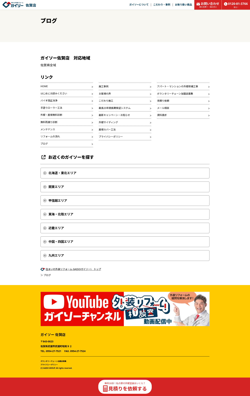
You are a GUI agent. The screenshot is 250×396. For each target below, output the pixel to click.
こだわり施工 (106, 100)
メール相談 (163, 108)
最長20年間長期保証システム (115, 108)
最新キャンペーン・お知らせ (114, 115)
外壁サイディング (108, 122)
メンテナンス (48, 129)
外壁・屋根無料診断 (51, 114)
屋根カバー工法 (107, 129)
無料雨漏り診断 (49, 122)
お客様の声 (105, 93)
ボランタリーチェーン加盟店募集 (175, 93)
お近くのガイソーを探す (67, 157)
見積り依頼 (163, 100)
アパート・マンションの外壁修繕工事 (177, 86)
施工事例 (103, 86)
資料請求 (162, 115)
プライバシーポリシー (111, 136)
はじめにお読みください (54, 93)
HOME (44, 86)
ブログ (44, 143)
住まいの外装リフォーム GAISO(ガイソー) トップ (73, 269)
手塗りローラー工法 (51, 107)
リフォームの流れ (50, 136)
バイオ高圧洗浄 (49, 100)
